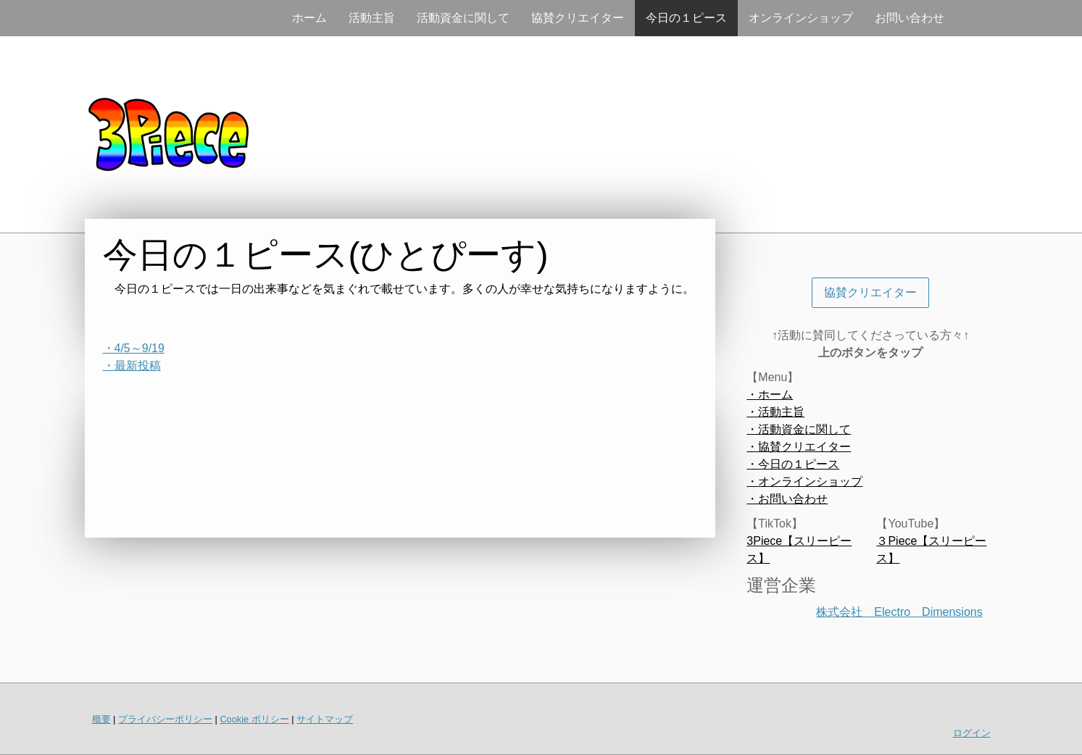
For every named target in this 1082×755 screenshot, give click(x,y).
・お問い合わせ (787, 499)
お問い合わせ (909, 18)
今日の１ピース (686, 18)
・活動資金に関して (798, 429)
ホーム (309, 18)
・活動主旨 (775, 412)
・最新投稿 (132, 365)
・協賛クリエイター (798, 447)
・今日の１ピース (792, 464)
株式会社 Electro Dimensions (899, 612)
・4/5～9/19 (134, 348)
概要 (101, 719)
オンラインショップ (801, 18)
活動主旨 (372, 18)
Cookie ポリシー (254, 719)
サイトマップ (324, 719)
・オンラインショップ (804, 481)
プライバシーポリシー (165, 719)
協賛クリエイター (577, 18)
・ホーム (769, 394)
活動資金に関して (463, 18)
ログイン (972, 732)
